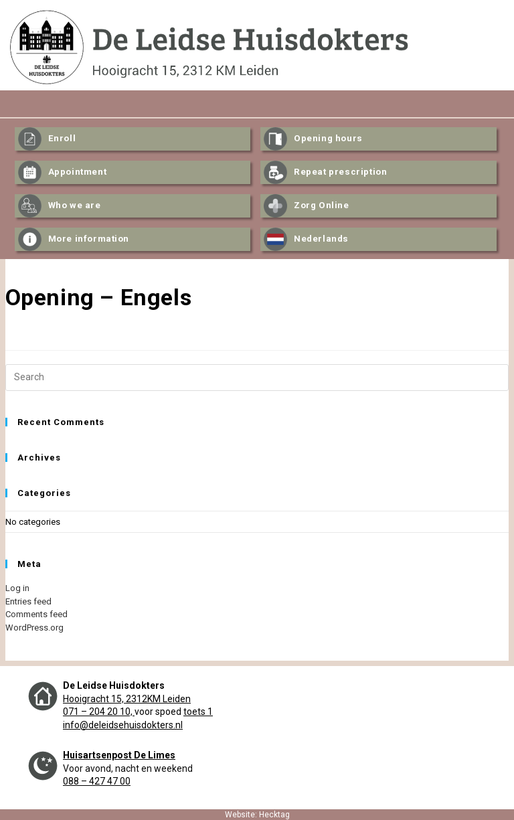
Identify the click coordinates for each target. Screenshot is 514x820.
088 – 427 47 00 (97, 781)
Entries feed (28, 601)
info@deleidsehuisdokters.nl (123, 725)
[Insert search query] (257, 377)
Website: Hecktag (257, 814)
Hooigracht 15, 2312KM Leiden (127, 698)
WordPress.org (34, 628)
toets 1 (198, 711)
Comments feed (36, 614)
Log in (17, 588)
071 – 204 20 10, (99, 711)
